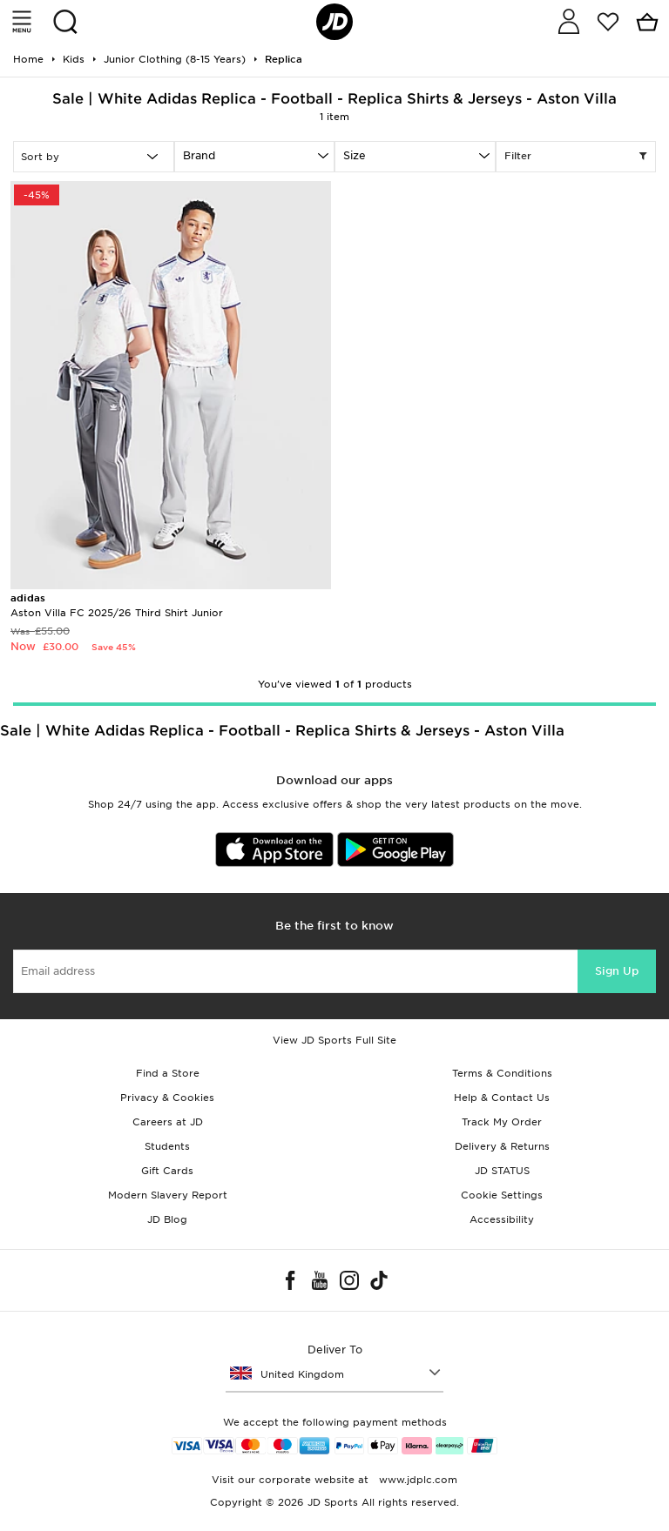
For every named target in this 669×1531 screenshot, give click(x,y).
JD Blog (167, 1219)
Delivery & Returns (502, 1146)
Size (354, 155)
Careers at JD (167, 1122)
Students (167, 1146)
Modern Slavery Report (167, 1195)
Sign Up (617, 970)
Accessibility (502, 1219)
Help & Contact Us (502, 1097)
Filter (576, 156)
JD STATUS (502, 1171)
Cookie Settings (502, 1195)
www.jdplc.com (416, 1480)
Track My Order (502, 1122)
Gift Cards (167, 1171)
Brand (199, 155)
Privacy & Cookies (167, 1097)
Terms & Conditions (502, 1073)
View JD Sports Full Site (334, 1040)
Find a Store (167, 1073)
